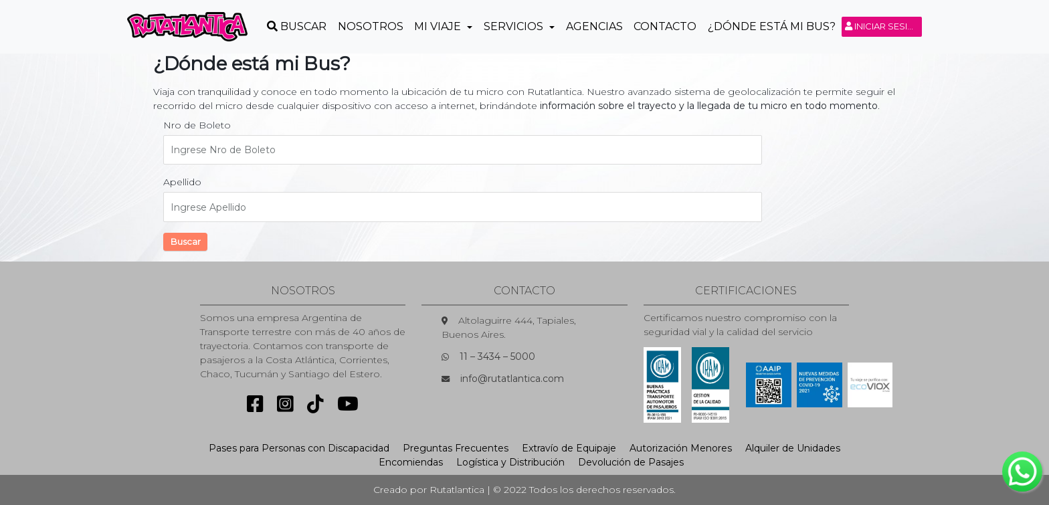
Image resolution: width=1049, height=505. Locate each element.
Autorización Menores (681, 448)
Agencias (594, 26)
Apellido (182, 182)
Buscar (186, 241)
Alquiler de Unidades (792, 448)
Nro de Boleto (197, 125)
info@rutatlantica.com (512, 379)
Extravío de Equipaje (569, 448)
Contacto (665, 26)
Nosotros (370, 26)
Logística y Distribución (510, 462)
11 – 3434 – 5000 (497, 356)
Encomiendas (411, 462)
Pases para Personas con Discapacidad (299, 448)
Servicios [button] (515, 26)
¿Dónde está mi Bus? (772, 26)
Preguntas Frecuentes (455, 448)
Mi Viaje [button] (439, 26)
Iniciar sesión (883, 26)
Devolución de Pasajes (631, 462)
